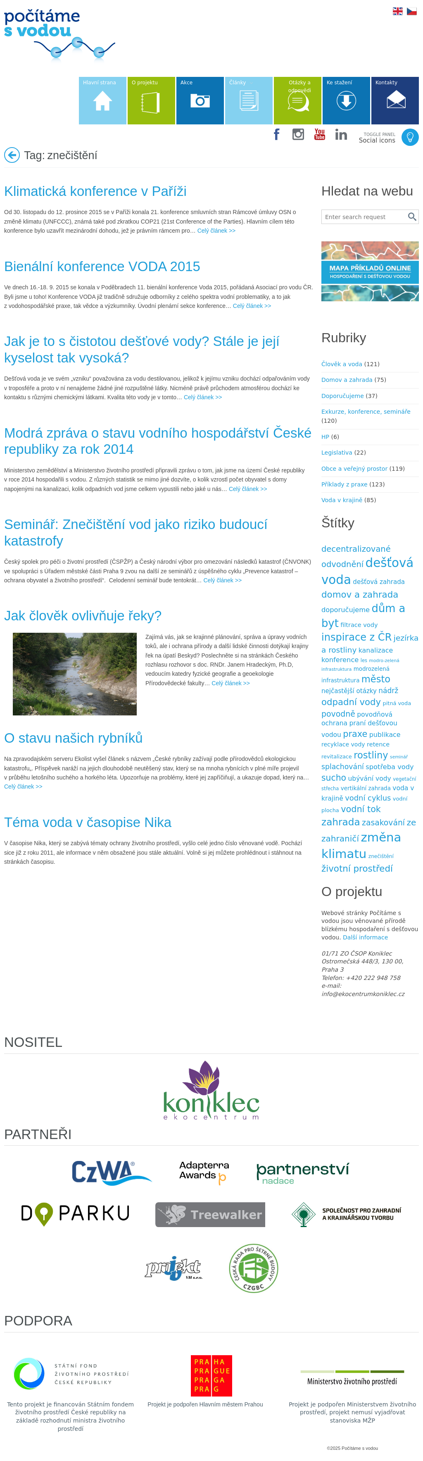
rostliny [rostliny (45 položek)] (371, 755)
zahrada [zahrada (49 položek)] (340, 822)
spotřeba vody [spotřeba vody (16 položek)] (389, 767)
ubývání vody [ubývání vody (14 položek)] (369, 778)
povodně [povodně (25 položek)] (338, 713)
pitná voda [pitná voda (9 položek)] (397, 703)
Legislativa (336, 452)
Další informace (365, 937)
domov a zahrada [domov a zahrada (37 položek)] (359, 594)
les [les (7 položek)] (364, 660)
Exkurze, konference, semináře (366, 411)
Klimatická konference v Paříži (95, 191)
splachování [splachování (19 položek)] (342, 767)
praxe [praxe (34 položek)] (355, 734)
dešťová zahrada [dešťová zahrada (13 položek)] (379, 582)
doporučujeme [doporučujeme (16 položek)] (345, 610)
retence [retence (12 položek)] (378, 744)
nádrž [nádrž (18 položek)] (388, 690)
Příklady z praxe (344, 484)
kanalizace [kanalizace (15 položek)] (376, 650)
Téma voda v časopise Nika (87, 822)
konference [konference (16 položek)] (340, 660)
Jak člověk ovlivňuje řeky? (83, 615)
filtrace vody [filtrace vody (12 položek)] (359, 625)
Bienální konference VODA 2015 (102, 266)
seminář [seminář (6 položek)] (399, 757)
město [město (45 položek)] (375, 679)
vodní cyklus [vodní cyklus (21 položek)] (368, 798)
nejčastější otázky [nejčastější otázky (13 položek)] (349, 691)
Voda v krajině (341, 500)
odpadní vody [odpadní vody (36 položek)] (351, 702)
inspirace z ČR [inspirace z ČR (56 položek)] (356, 637)
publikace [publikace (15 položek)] (385, 735)
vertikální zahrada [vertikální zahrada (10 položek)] (366, 788)
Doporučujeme (342, 396)
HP (325, 437)
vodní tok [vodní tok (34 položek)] (361, 809)
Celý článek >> (216, 230)
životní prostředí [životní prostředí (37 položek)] (357, 868)
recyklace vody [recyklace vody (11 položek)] (343, 744)
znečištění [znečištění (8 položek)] (381, 856)
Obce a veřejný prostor (354, 468)
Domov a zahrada (347, 380)
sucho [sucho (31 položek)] (333, 778)
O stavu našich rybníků (73, 738)
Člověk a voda (341, 364)
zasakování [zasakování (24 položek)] (383, 822)
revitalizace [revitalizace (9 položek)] (336, 756)
